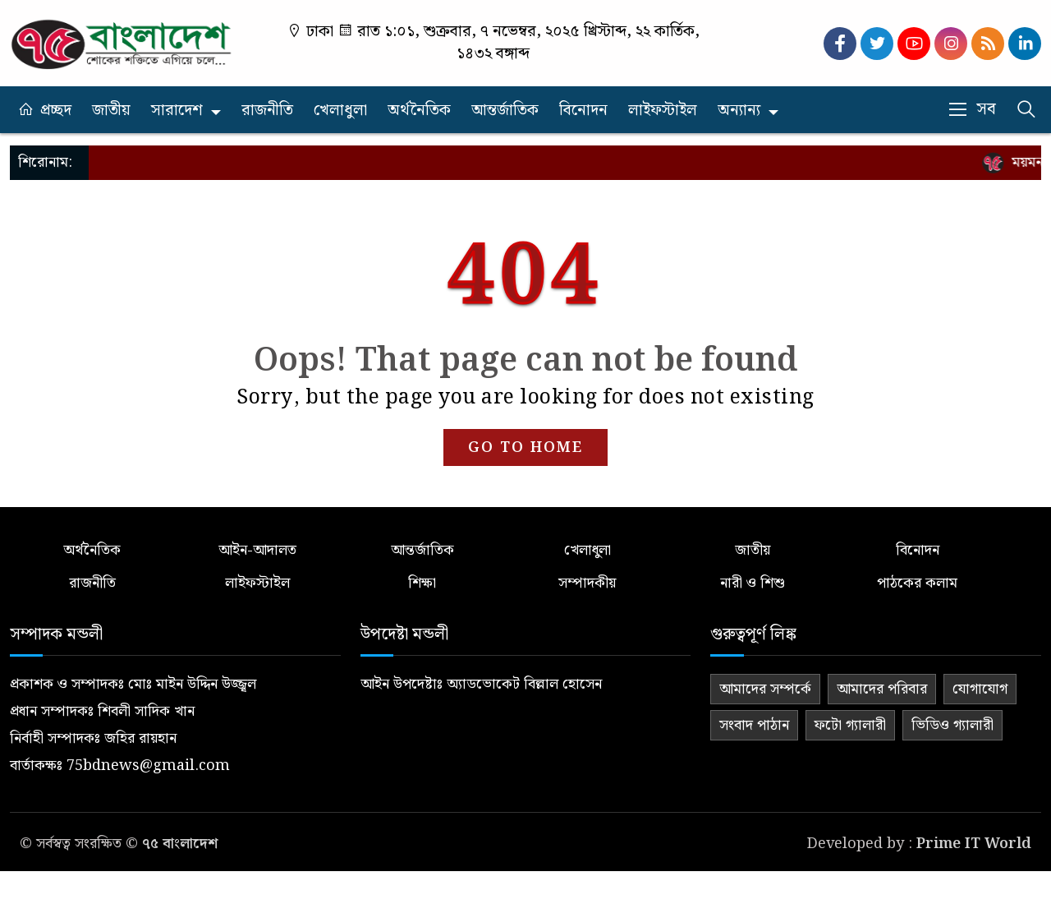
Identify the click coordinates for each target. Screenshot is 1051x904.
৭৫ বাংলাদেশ (180, 843)
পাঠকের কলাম (917, 583)
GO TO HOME (525, 447)
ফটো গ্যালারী (850, 725)
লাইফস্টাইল (662, 110)
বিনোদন (583, 110)
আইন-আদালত (257, 550)
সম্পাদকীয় (587, 583)
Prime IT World (973, 843)
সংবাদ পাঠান (754, 725)
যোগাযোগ (979, 689)
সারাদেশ (177, 110)
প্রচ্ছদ (55, 110)
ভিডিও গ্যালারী (952, 725)
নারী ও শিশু (752, 583)
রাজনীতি (267, 110)
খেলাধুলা (340, 110)
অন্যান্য (739, 110)
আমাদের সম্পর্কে (765, 689)
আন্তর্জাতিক (505, 110)
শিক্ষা (422, 583)
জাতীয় (111, 110)
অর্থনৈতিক (419, 110)
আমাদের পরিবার (882, 689)
